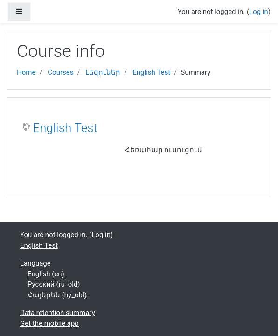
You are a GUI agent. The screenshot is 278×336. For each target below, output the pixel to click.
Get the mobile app (49, 323)
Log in (258, 11)
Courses (60, 72)
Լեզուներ (102, 72)
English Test (151, 72)
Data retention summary (57, 312)
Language (35, 263)
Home (26, 72)
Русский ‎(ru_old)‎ (54, 284)
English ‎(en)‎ (46, 274)
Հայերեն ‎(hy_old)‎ (57, 295)
